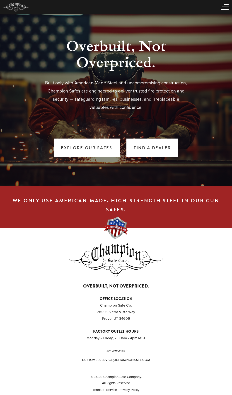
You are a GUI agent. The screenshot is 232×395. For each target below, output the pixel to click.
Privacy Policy (129, 390)
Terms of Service (105, 390)
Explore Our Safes (86, 148)
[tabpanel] (116, 100)
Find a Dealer (152, 148)
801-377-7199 (116, 351)
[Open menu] (224, 7)
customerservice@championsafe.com (116, 360)
